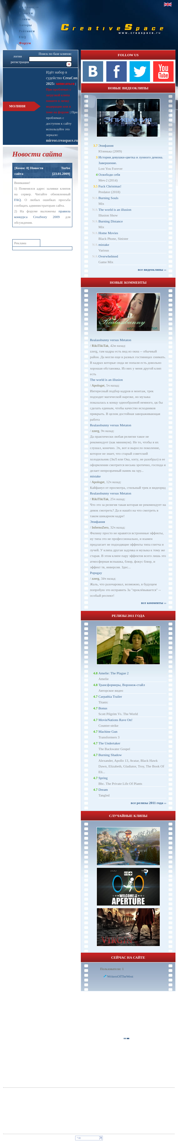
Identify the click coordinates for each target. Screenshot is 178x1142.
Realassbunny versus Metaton (110, 340)
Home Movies (108, 233)
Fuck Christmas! (109, 186)
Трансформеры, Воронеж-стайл (121, 685)
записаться (65, 83)
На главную (29, 7)
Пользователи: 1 (112, 969)
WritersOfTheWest (120, 976)
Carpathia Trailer (110, 696)
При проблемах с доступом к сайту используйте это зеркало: (61, 123)
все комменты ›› (153, 603)
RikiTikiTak (100, 345)
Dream (103, 789)
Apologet (98, 385)
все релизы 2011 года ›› (148, 803)
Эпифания (106, 145)
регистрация (20, 62)
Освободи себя (109, 174)
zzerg (95, 431)
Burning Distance (110, 221)
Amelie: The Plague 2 (113, 673)
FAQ (22, 37)
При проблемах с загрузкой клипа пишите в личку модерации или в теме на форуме (58, 100)
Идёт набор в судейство (61, 78)
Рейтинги (27, 31)
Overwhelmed (108, 256)
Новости (26, 13)
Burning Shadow (110, 755)
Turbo (65, 168)
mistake (103, 244)
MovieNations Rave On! (115, 720)
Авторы (25, 25)
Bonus (102, 708)
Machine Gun (107, 731)
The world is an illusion (114, 209)
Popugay (96, 573)
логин (17, 56)
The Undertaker (109, 743)
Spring (103, 778)
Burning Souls (108, 198)
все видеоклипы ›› (152, 269)
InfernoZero (100, 527)
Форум (25, 43)
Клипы (25, 19)
